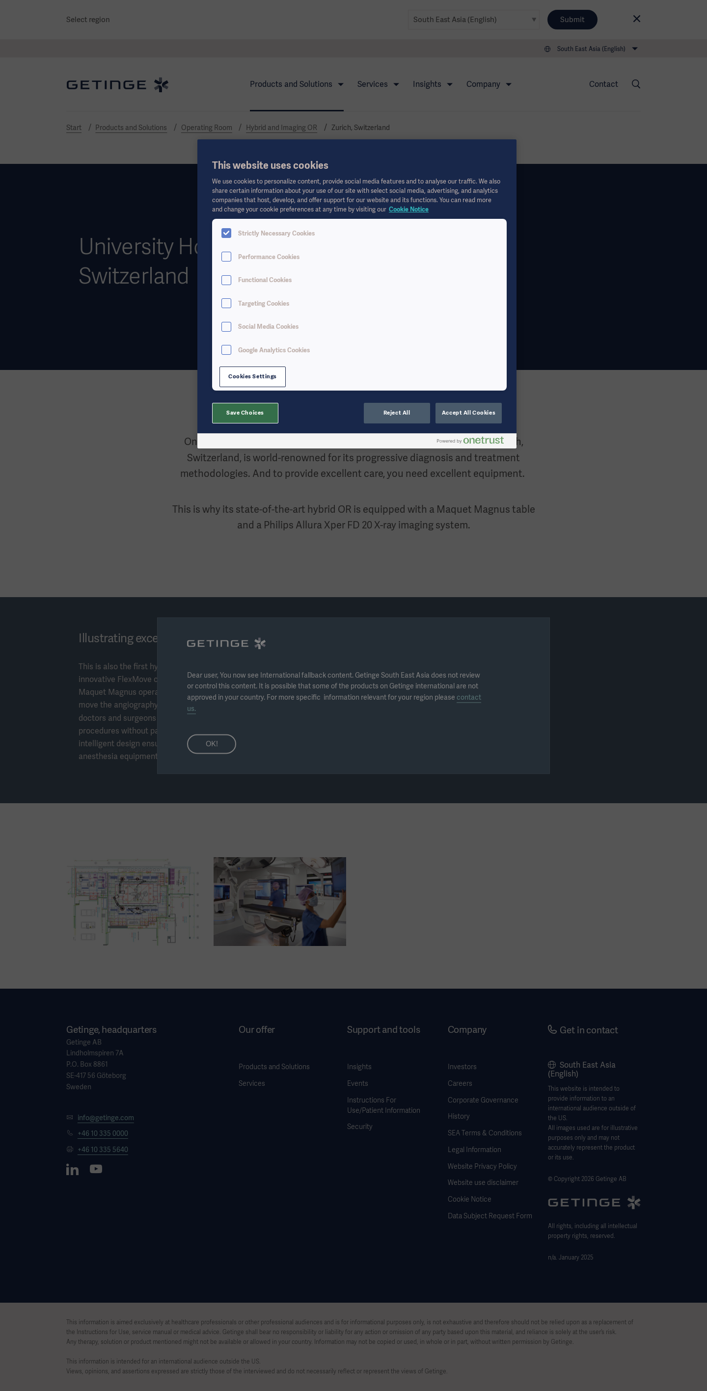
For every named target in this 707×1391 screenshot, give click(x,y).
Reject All (396, 412)
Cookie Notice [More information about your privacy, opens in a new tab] (409, 209)
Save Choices (245, 412)
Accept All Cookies (468, 412)
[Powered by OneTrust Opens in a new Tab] (474, 442)
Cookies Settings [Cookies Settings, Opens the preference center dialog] (252, 376)
